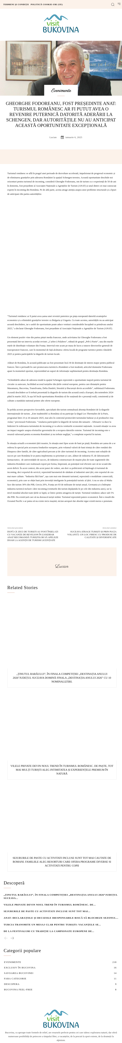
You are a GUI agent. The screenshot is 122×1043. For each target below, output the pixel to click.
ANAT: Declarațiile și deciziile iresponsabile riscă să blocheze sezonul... (61, 870)
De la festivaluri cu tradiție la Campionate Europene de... (49, 883)
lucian (53, 137)
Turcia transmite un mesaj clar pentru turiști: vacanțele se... (52, 877)
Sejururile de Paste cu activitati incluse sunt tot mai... (47, 863)
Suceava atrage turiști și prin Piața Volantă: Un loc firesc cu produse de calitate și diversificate (92, 487)
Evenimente (61, 91)
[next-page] (12, 890)
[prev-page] (6, 890)
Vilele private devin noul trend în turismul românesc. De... (50, 857)
